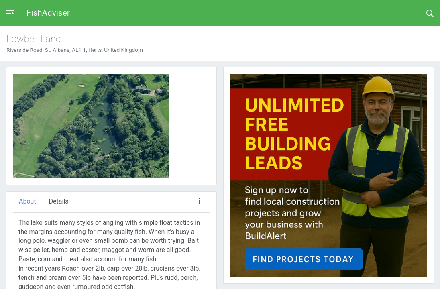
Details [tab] (59, 201)
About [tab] (27, 201)
